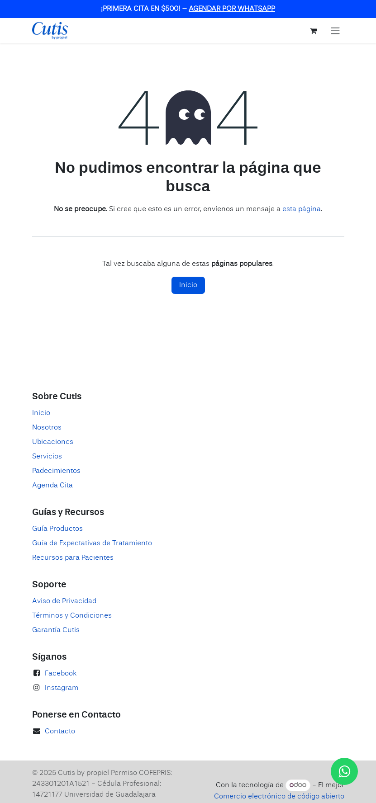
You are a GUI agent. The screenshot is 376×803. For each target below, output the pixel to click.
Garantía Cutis (56, 630)
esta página (301, 209)
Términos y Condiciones (72, 615)
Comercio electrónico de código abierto (279, 796)
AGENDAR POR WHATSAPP (232, 9)
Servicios (47, 456)
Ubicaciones (52, 442)
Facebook (60, 673)
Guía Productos (57, 529)
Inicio (188, 285)
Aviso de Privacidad (64, 601)
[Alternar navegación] (335, 31)
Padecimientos (56, 471)
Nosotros (47, 427)
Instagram (61, 688)
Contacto (60, 731)
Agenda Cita (52, 485)
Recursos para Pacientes (73, 558)
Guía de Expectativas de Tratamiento (92, 543)
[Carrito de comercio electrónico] (314, 31)
